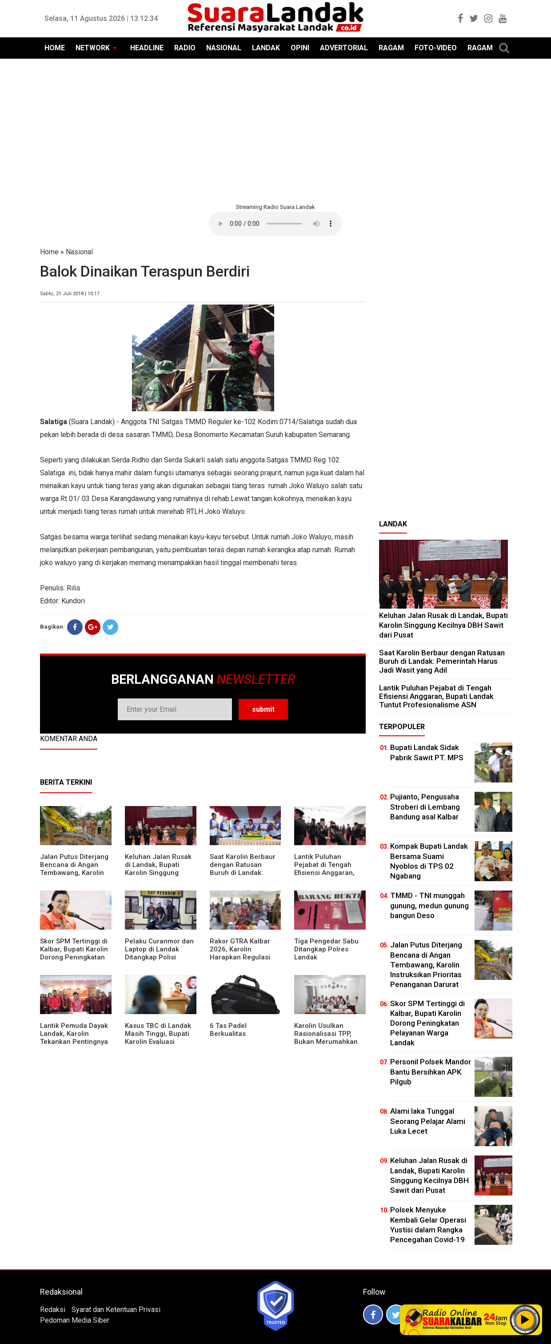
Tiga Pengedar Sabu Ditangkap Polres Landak (326, 949)
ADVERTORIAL (344, 48)
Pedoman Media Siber (74, 1320)
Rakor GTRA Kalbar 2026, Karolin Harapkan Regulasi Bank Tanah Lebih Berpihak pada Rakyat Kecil (244, 961)
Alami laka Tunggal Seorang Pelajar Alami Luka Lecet (427, 1121)
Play (525, 1319)
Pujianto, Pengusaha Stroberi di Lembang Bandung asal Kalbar (425, 806)
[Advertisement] (275, 130)
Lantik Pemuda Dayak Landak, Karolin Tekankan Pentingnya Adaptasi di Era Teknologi (74, 1042)
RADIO (185, 48)
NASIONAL (223, 48)
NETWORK (93, 48)
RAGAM (391, 48)
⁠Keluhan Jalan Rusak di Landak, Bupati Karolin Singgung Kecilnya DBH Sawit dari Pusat (158, 873)
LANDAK (266, 48)
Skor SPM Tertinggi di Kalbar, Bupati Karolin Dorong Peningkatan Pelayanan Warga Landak (74, 957)
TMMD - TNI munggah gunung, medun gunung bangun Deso (429, 905)
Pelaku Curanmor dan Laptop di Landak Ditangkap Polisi (159, 949)
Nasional (79, 252)
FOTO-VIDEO (436, 48)
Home (49, 252)
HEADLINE (147, 48)
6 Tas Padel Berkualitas (228, 1030)
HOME (54, 48)
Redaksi (52, 1309)
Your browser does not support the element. (275, 224)
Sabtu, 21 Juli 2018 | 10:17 (70, 294)
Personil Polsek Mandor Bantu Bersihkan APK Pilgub (430, 1071)
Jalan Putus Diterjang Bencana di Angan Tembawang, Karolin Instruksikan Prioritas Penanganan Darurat (74, 873)
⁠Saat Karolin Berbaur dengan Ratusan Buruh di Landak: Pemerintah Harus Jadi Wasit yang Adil (243, 873)
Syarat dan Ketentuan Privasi (116, 1309)
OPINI (300, 48)
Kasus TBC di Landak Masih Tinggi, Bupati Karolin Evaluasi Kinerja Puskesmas (158, 1038)
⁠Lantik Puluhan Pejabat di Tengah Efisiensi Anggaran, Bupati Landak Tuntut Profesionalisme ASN (328, 873)
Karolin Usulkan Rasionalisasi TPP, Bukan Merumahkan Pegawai (326, 1038)
